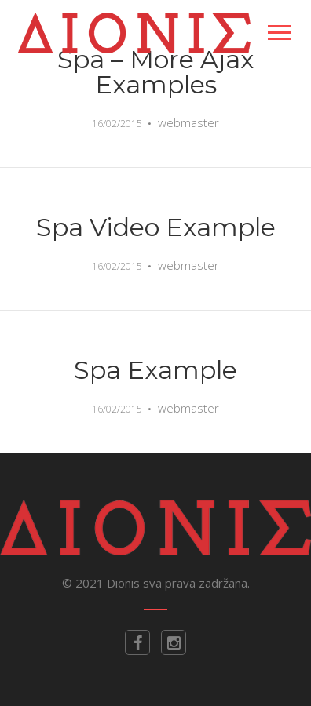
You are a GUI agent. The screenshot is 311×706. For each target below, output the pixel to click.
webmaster (188, 122)
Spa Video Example (156, 227)
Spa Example (155, 370)
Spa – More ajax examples (155, 72)
